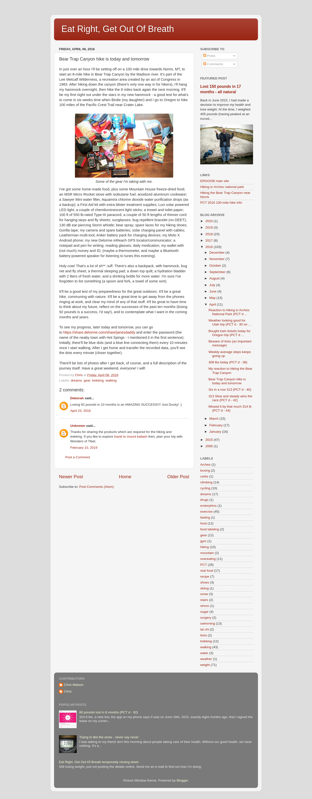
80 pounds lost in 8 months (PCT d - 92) (108, 712)
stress (204, 606)
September (218, 272)
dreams (76, 380)
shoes (204, 582)
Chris (68, 691)
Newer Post (71, 476)
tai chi (204, 629)
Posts (209, 56)
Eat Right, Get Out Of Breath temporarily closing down (99, 762)
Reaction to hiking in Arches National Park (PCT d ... (229, 312)
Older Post (178, 476)
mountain (207, 553)
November (217, 259)
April (213, 304)
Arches (205, 464)
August (215, 278)
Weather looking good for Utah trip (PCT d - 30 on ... (230, 322)
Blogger (182, 780)
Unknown (77, 426)
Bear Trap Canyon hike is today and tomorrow (227, 381)
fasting (205, 517)
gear (87, 380)
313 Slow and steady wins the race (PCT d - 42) (231, 398)
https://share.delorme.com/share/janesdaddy (99, 332)
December (217, 252)
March (214, 418)
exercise (206, 511)
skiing (204, 588)
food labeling (209, 529)
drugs (204, 500)
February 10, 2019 (83, 447)
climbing (206, 482)
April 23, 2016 (80, 411)
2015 (209, 440)
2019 (209, 227)
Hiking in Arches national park (222, 187)
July (212, 285)
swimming (207, 623)
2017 (209, 240)
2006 (209, 446)
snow (204, 594)
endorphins (208, 505)
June (213, 291)
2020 (209, 221)
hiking (204, 547)
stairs (204, 600)
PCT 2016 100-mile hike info (221, 202)
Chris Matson (74, 685)
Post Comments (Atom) (96, 487)
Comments (213, 64)
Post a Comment (77, 457)
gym (203, 541)
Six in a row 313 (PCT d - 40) (230, 389)
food (203, 523)
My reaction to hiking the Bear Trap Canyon (231, 370)
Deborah (77, 398)
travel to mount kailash (130, 436)
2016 (209, 247)
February (216, 425)
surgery (205, 617)
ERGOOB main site (214, 181)
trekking (98, 380)
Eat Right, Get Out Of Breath (117, 29)
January (215, 431)
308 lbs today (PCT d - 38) (228, 362)
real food (206, 570)
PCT (203, 565)
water (204, 653)
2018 (209, 234)
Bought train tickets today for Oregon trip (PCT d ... (230, 333)
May (212, 298)
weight (205, 665)
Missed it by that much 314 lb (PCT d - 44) (230, 408)
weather (206, 659)
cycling (205, 488)
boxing (205, 470)
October (215, 265)
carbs (204, 476)
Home (125, 476)
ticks (203, 635)
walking (110, 380)
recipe (204, 576)
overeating (208, 559)
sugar (204, 612)
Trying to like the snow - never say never (109, 737)
